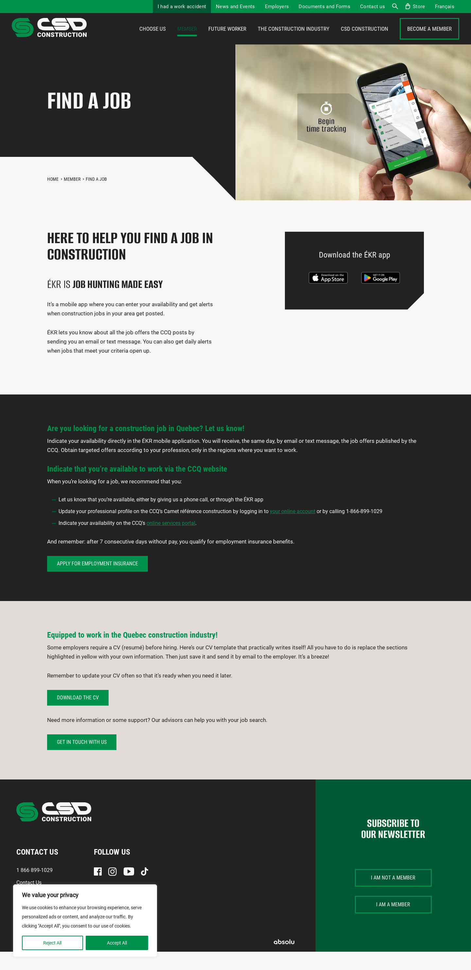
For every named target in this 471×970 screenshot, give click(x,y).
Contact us (372, 6)
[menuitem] (444, 6)
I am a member (393, 923)
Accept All (117, 942)
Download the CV (78, 716)
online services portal (171, 541)
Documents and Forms (324, 6)
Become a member (429, 38)
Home (53, 197)
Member (187, 38)
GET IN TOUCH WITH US (82, 760)
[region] (85, 920)
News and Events (235, 6)
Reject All (52, 942)
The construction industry (293, 38)
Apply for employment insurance (97, 582)
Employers (277, 6)
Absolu (284, 960)
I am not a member (393, 896)
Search (395, 6)
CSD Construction (364, 38)
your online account (292, 530)
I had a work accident (182, 6)
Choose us (152, 38)
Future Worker (227, 38)
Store (419, 6)
